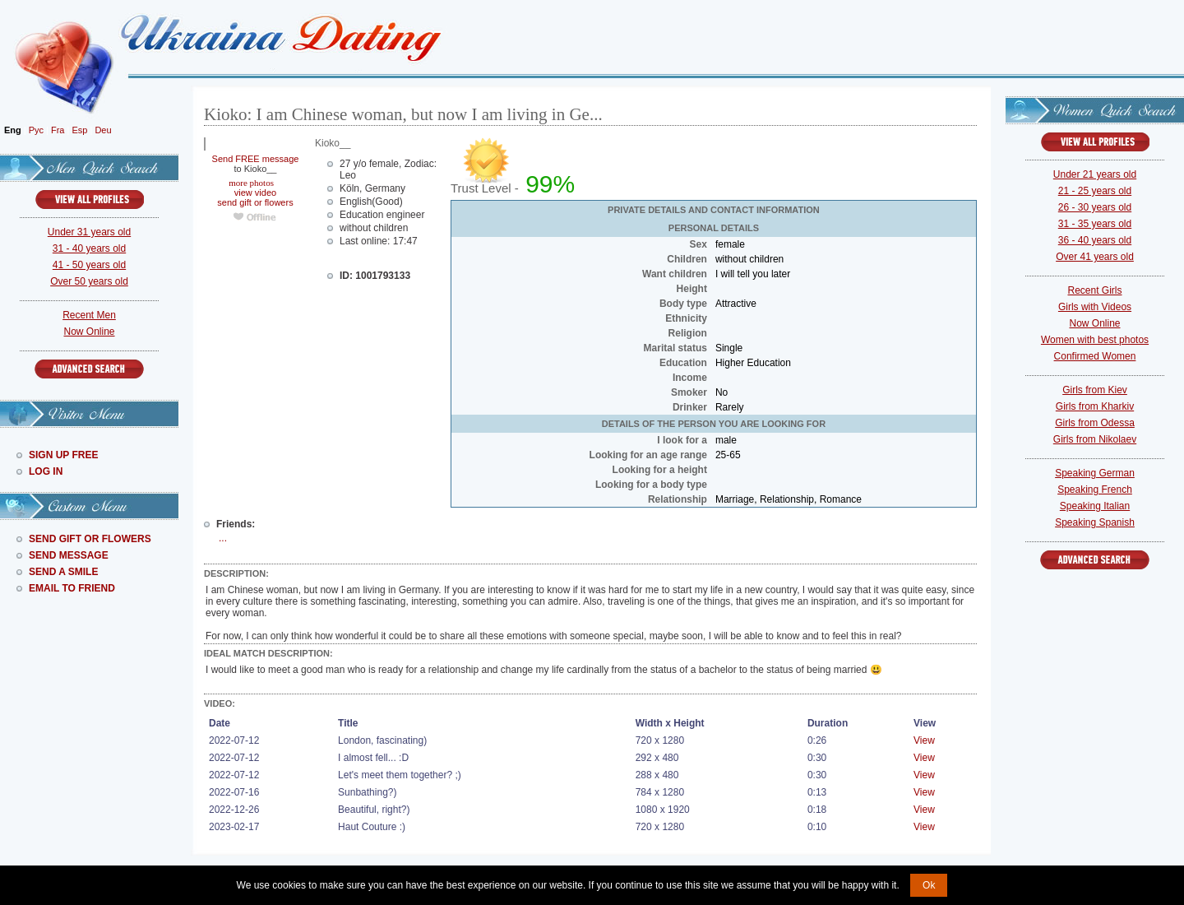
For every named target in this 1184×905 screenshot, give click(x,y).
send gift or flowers (255, 202)
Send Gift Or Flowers (90, 539)
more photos (250, 183)
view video (255, 192)
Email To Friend (72, 588)
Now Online (88, 331)
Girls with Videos (1094, 307)
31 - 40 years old (89, 248)
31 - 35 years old (1094, 224)
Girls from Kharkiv (1095, 406)
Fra (58, 130)
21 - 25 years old (1094, 191)
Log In (45, 471)
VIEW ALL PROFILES (89, 199)
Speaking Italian (1095, 506)
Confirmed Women (1095, 356)
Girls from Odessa (1095, 423)
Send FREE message (255, 159)
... (223, 538)
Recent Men (89, 315)
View (924, 740)
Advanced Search (89, 369)
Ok (929, 885)
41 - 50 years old (89, 265)
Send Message (69, 555)
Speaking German (1095, 473)
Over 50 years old (89, 281)
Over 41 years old (1095, 256)
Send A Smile (63, 572)
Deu (103, 130)
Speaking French (1094, 489)
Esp (79, 130)
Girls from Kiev (1094, 390)
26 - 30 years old (1094, 207)
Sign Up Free (63, 455)
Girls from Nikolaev (1094, 439)
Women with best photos (1095, 340)
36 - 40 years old (1094, 240)
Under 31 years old (89, 232)
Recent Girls (1094, 290)
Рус (36, 130)
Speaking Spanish (1095, 522)
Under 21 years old (1094, 174)
